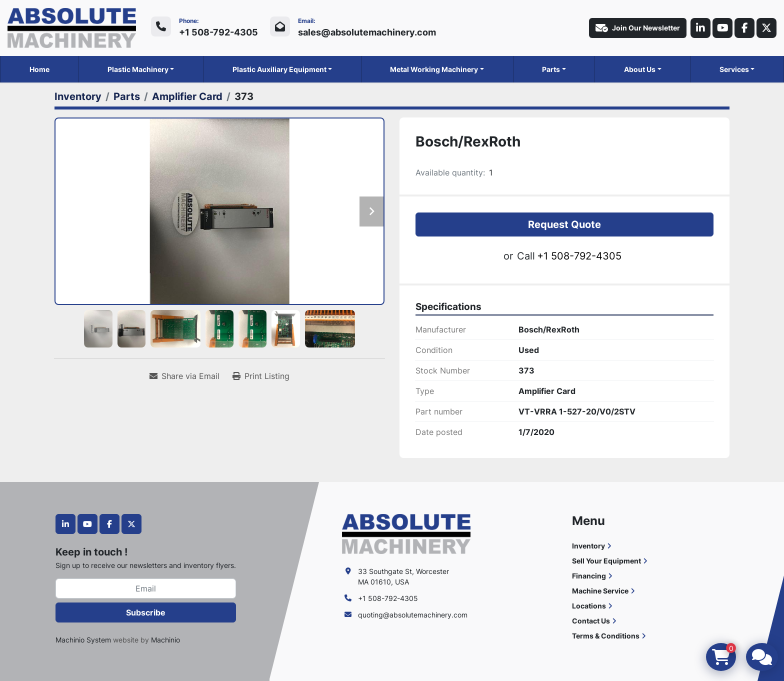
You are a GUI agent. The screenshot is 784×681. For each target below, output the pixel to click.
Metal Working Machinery (434, 69)
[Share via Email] (184, 376)
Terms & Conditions (606, 636)
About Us (640, 69)
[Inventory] (78, 96)
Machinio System (83, 640)
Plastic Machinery (138, 69)
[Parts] (127, 96)
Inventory (588, 546)
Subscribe (146, 613)
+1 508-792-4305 (218, 32)
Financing (589, 576)
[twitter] (766, 28)
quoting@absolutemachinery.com (413, 614)
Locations (589, 606)
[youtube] (722, 28)
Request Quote (564, 224)
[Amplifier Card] (187, 96)
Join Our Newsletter (638, 28)
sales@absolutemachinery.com (367, 32)
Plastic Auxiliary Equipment (279, 69)
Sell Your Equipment (606, 560)
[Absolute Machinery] (406, 533)
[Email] (146, 588)
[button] (141, 69)
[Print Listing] (261, 376)
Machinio (165, 640)
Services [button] (734, 69)
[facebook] (744, 28)
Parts (551, 69)
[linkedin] (700, 28)
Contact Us (591, 620)
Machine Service (600, 590)
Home (40, 69)
